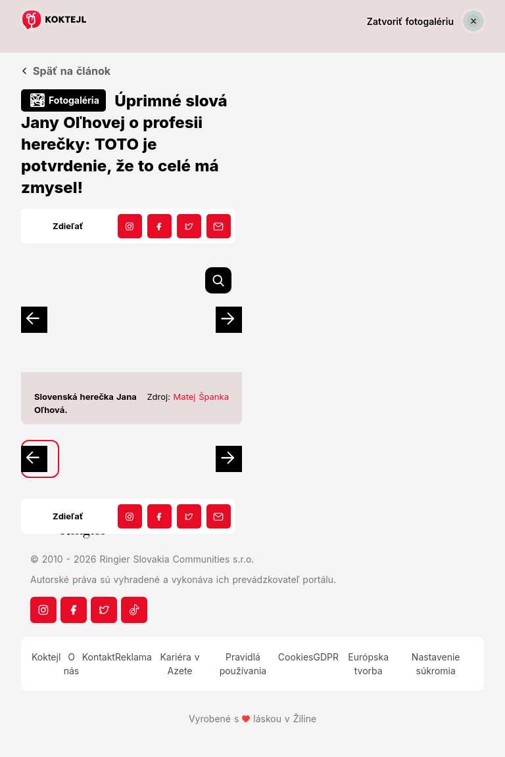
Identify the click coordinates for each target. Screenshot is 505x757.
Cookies (296, 656)
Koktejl (46, 656)
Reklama (133, 656)
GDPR (326, 656)
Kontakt (98, 656)
